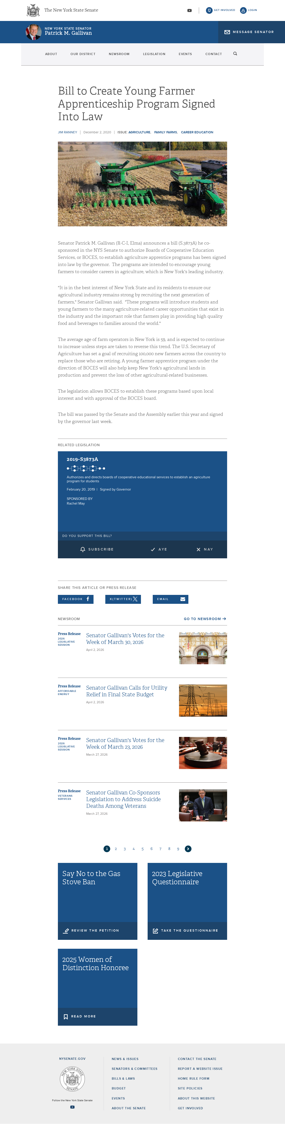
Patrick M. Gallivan (68, 34)
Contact (227, 55)
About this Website (196, 1098)
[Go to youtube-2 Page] (72, 1107)
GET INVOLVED (190, 1108)
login (252, 11)
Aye (163, 549)
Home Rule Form (194, 1078)
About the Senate (129, 1108)
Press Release (69, 633)
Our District (71, 55)
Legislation (156, 55)
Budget (119, 1088)
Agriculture (139, 132)
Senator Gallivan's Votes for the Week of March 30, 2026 (125, 639)
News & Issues (125, 1059)
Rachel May (76, 503)
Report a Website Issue (200, 1068)
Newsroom (114, 55)
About (34, 55)
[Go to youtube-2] (189, 11)
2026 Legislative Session (66, 641)
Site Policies (190, 1088)
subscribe (101, 549)
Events (193, 55)
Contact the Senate (197, 1059)
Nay (208, 549)
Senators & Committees (134, 1068)
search (252, 55)
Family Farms (165, 132)
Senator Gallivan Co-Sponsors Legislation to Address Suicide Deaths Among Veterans (123, 799)
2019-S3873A (82, 459)
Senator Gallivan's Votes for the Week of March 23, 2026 (125, 743)
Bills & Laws (123, 1078)
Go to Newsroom (202, 619)
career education (197, 132)
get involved (224, 11)
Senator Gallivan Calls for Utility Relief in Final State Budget (126, 691)
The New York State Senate (71, 11)
